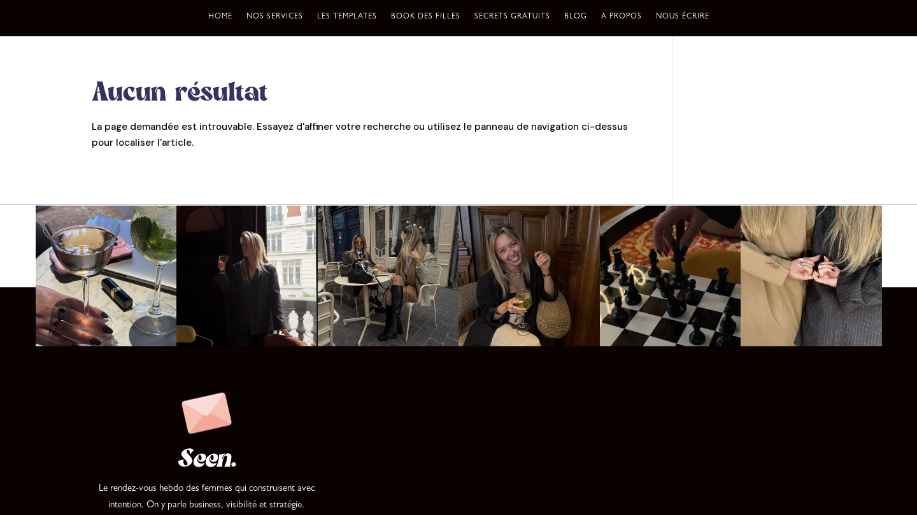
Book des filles (425, 17)
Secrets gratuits (512, 17)
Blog (575, 17)
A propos (621, 17)
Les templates (347, 17)
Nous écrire (682, 17)
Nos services (274, 17)
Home (220, 17)
